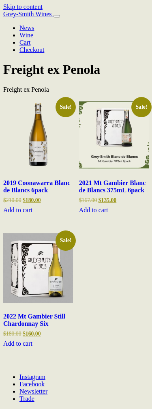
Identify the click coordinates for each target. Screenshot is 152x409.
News (26, 27)
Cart (25, 42)
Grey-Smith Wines (28, 14)
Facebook (32, 384)
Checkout (31, 49)
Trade (26, 398)
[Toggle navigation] (57, 16)
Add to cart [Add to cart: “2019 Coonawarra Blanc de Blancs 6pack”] (17, 210)
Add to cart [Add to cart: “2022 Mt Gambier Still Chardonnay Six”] (17, 343)
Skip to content (23, 6)
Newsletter (33, 391)
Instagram (32, 376)
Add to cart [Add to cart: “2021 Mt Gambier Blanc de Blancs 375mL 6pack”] (93, 210)
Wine (26, 35)
